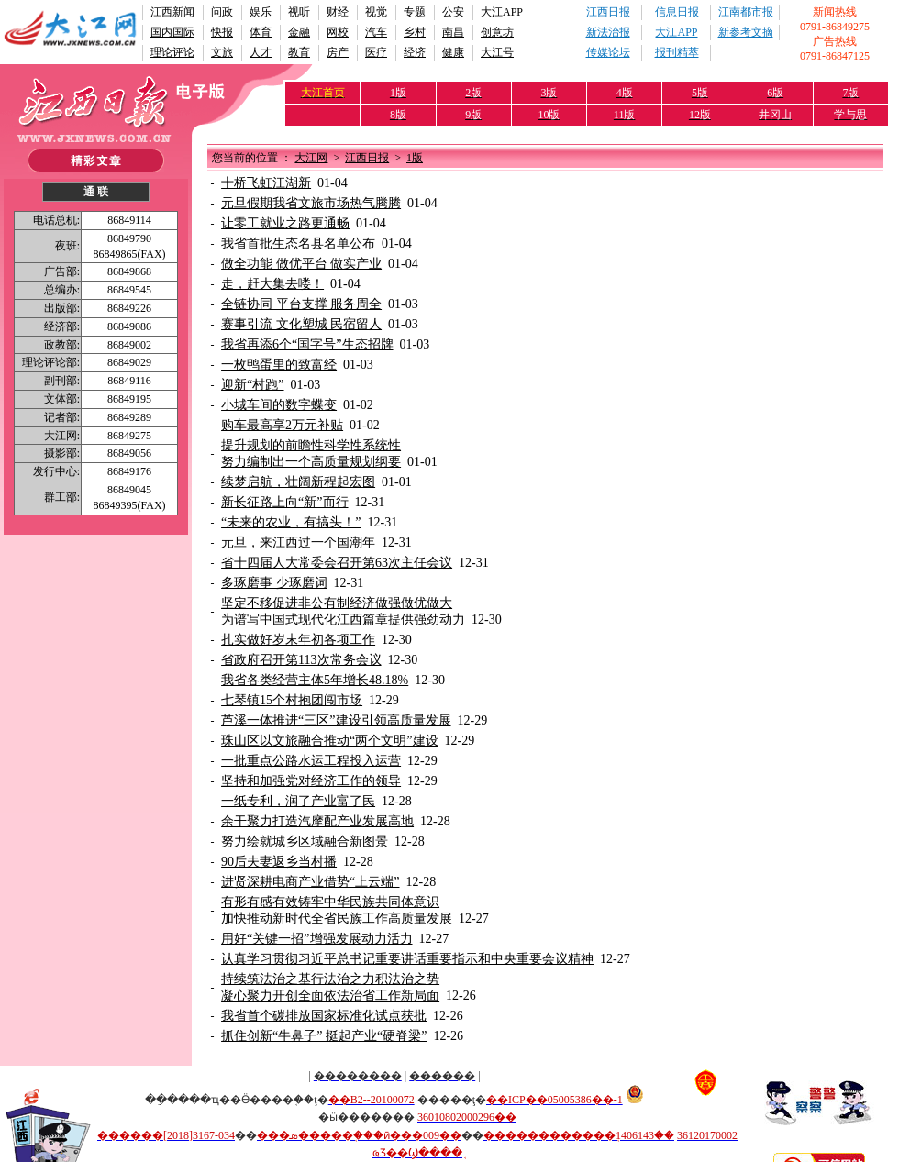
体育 (261, 32)
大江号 (497, 52)
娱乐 (261, 12)
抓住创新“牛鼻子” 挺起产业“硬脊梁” (324, 1036)
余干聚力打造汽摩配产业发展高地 (317, 821)
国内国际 (172, 32)
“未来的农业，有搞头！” (291, 522)
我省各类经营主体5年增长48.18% (314, 680)
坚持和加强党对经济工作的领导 (311, 781)
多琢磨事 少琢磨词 (274, 583)
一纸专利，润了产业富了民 (298, 801)
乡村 (415, 32)
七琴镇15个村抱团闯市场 (291, 700)
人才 (261, 52)
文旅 (222, 52)
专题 (415, 12)
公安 (453, 12)
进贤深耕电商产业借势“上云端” (310, 882)
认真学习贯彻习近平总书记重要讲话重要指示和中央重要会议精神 (407, 959)
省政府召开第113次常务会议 (301, 660)
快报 (222, 32)
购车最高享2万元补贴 (282, 425)
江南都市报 (745, 12)
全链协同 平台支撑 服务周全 (301, 304)
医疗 (376, 52)
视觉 (376, 12)
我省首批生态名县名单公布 (298, 243)
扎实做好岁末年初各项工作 (298, 640)
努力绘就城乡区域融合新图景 (304, 841)
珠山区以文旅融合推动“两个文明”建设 (329, 740)
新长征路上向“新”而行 (284, 502)
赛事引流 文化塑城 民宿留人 (301, 324)
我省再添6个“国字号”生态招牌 (307, 344)
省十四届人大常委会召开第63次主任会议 (336, 563)
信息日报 (677, 12)
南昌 (453, 32)
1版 (414, 157)
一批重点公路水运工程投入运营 (311, 761)
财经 (338, 12)
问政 (222, 12)
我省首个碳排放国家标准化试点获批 (324, 1016)
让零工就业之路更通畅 (285, 223)
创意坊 (497, 32)
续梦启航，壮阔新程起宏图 (298, 482)
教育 (299, 52)
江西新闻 (172, 12)
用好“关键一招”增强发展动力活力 (316, 939)
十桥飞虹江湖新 (266, 183)
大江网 (310, 157)
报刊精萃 (677, 52)
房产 (338, 52)
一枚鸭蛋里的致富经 (279, 364)
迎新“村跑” (252, 385)
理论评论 (172, 52)
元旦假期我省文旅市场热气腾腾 (311, 203)
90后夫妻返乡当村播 (279, 862)
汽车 (376, 32)
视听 (299, 12)
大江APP (502, 12)
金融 (299, 32)
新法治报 (608, 32)
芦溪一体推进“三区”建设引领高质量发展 (335, 720)
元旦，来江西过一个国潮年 (298, 542)
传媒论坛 (608, 52)
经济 (415, 52)
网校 (338, 32)
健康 (453, 52)
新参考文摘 (745, 32)
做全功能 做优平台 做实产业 (301, 264)
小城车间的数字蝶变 (279, 405)
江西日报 (608, 12)
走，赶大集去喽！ (272, 284)
